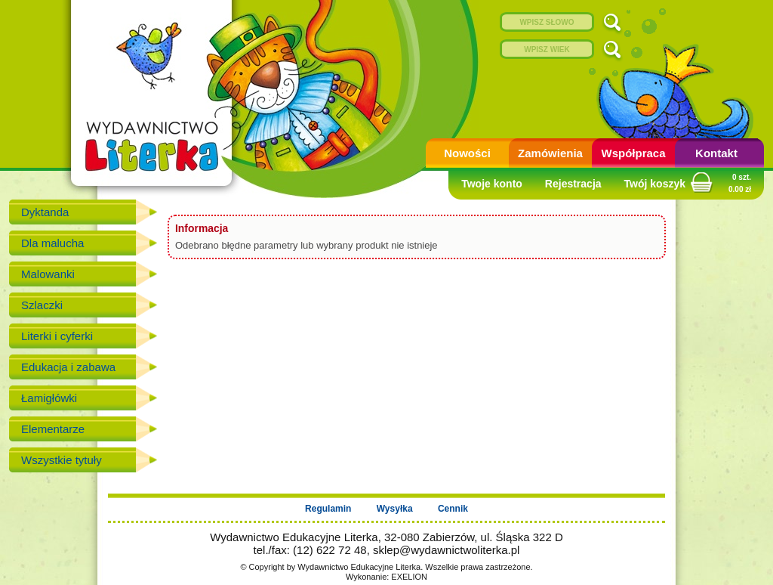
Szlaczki (42, 305)
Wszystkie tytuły (61, 459)
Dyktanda (45, 212)
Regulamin (328, 508)
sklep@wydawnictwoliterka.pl (446, 549)
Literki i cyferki (57, 336)
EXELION (409, 576)
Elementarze (53, 428)
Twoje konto (491, 184)
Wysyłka (395, 508)
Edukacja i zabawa (68, 367)
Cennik (453, 508)
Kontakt (716, 153)
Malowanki (48, 274)
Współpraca (633, 153)
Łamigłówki (49, 398)
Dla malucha (52, 243)
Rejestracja (573, 184)
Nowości (467, 153)
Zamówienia (550, 153)
